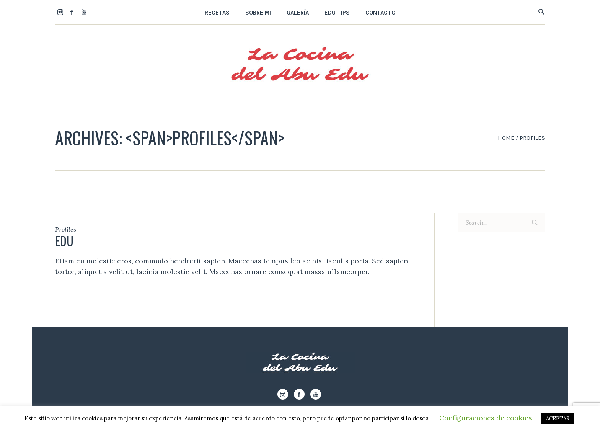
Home (506, 137)
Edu (64, 241)
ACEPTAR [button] (557, 418)
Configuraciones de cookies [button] (485, 417)
